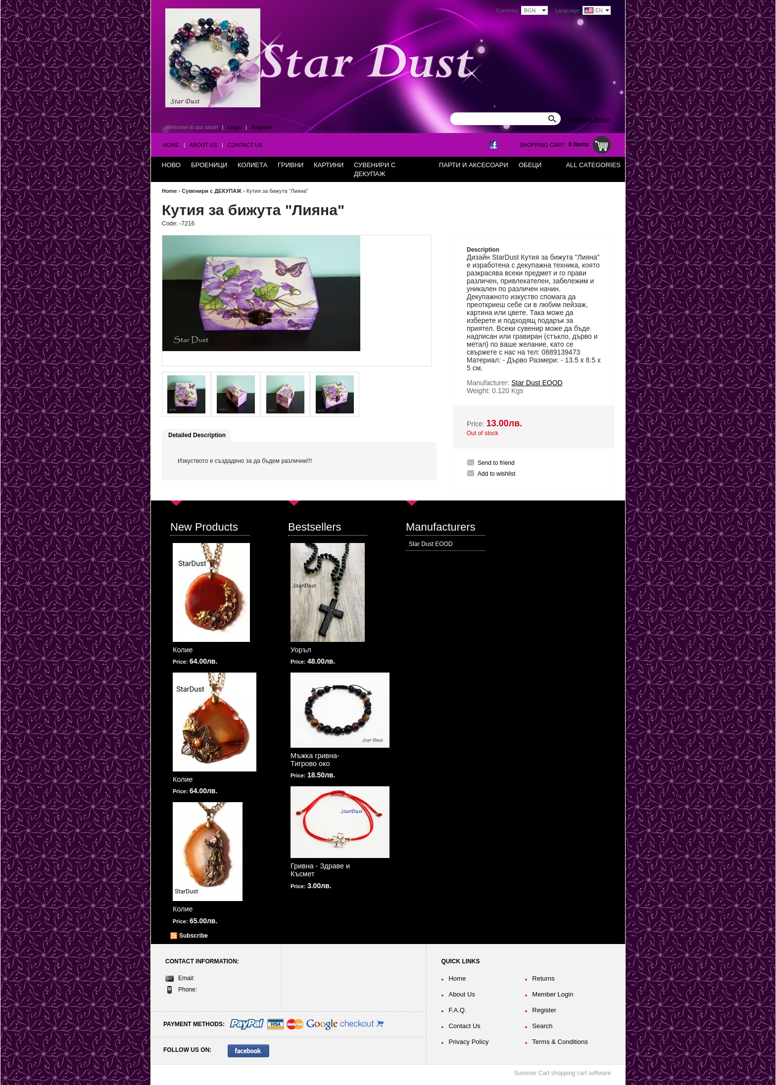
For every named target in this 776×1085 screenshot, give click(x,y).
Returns (543, 978)
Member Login (552, 994)
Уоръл (301, 650)
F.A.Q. (457, 1010)
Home (171, 145)
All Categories (593, 165)
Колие (183, 650)
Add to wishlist (497, 473)
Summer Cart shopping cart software (562, 1073)
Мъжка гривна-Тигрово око (315, 760)
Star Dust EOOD (431, 544)
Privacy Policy (468, 1041)
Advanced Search (589, 119)
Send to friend (496, 462)
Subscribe (193, 935)
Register (261, 127)
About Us (203, 145)
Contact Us (245, 145)
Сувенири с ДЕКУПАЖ (212, 191)
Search (542, 1026)
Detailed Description (197, 435)
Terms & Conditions (560, 1041)
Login (234, 127)
